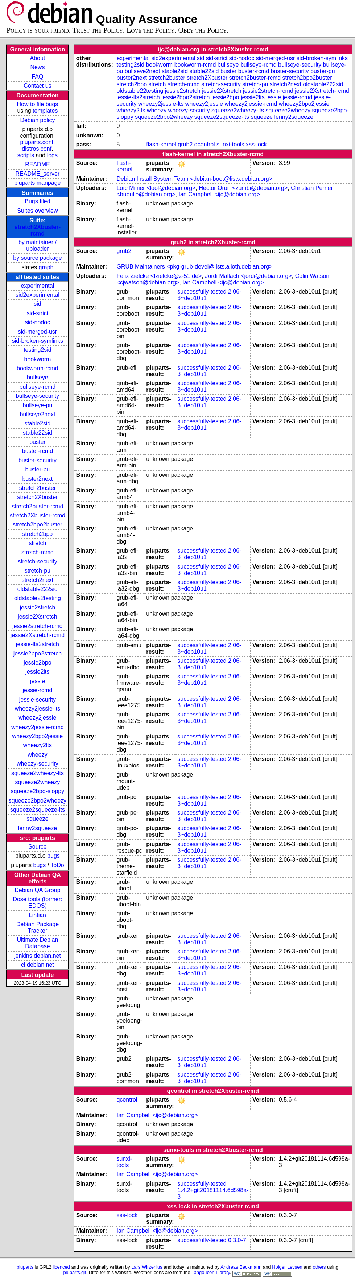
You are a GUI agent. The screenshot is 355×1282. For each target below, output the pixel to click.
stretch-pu (37, 570)
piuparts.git (74, 1272)
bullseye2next (37, 414)
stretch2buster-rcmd (37, 506)
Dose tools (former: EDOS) (37, 902)
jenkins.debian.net (37, 956)
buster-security (37, 460)
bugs (53, 856)
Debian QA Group (37, 890)
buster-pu (37, 469)
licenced (61, 1267)
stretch (37, 543)
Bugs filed (37, 201)
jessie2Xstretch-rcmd (38, 635)
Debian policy (37, 120)
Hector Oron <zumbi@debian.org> (243, 188)
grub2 (185, 144)
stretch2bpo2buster (37, 524)
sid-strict (38, 313)
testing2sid (37, 350)
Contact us (37, 86)
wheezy (37, 755)
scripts (25, 155)
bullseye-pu (38, 405)
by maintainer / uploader (37, 245)
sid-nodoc (37, 322)
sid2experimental (37, 295)
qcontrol (204, 144)
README (37, 164)
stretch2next (37, 580)
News (37, 67)
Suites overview (37, 211)
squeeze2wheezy (37, 782)
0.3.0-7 (237, 1240)
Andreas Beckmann (240, 1267)
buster (37, 442)
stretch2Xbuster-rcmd (38, 230)
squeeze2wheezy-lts (37, 773)
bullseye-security (37, 396)
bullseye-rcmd (38, 387)
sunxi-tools (230, 144)
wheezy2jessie (37, 718)
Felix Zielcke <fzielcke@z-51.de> (159, 276)
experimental (37, 286)
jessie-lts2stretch (37, 644)
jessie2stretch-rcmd (37, 626)
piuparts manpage (37, 183)
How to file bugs (37, 104)
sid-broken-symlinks (37, 341)
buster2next (37, 479)
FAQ (37, 77)
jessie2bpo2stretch (37, 653)
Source (37, 847)
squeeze (37, 819)
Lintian (37, 915)
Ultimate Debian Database (37, 943)
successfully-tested (201, 291)
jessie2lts (38, 672)
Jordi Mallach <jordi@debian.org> (248, 276)
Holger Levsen (287, 1267)
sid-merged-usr (37, 332)
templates (45, 111)
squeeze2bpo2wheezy (37, 801)
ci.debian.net (37, 965)
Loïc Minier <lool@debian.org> (155, 188)
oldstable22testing (37, 598)
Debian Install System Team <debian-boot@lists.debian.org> (194, 179)
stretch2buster (37, 488)
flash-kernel (161, 144)
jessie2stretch (37, 607)
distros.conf (36, 149)
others (319, 1267)
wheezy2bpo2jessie (37, 736)
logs (52, 155)
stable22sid (37, 433)
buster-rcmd (37, 451)
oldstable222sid (37, 589)
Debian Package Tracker (37, 927)
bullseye (37, 377)
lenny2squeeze (37, 828)
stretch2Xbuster (37, 497)
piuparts (25, 1267)
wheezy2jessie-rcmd (37, 727)
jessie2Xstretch (37, 616)
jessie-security (37, 699)
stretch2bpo (37, 534)
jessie (37, 681)
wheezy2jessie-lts (37, 708)
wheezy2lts (37, 745)
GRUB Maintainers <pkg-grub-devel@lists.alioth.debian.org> (194, 266)
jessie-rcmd (38, 690)
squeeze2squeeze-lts (37, 810)
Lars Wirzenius (146, 1267)
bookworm (37, 359)
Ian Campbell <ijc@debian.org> (219, 194)
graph (46, 267)
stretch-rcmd (37, 552)
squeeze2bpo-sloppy (38, 791)
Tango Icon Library (210, 1272)
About (37, 58)
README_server (38, 174)
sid (37, 304)
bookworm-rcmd (37, 368)
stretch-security (37, 561)
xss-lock (256, 144)
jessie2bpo (37, 662)
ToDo (57, 865)
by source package (37, 258)
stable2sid (37, 423)
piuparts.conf (36, 142)
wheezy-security (37, 764)
